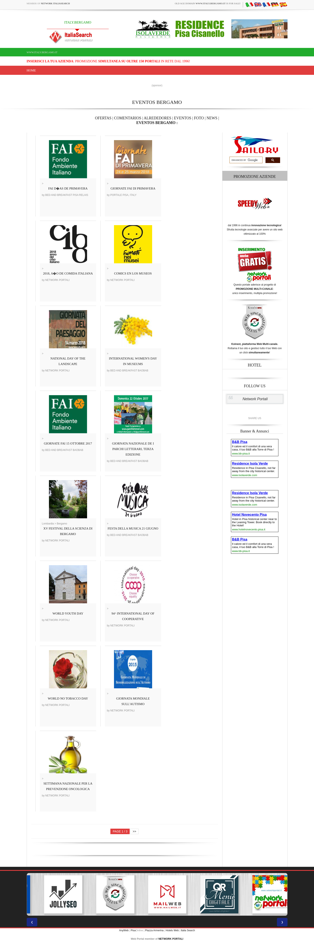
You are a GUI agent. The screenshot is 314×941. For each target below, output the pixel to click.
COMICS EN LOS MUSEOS (133, 273)
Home (31, 70)
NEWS (212, 118)
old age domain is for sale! (208, 3)
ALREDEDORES (157, 118)
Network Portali (255, 399)
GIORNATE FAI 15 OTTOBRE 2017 (68, 443)
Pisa (133, 930)
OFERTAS (103, 118)
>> (134, 831)
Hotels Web (172, 930)
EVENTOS (182, 118)
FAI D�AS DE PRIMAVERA (68, 188)
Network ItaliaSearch (55, 3)
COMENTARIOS (127, 118)
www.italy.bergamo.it (42, 52)
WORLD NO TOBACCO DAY (68, 698)
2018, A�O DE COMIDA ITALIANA (68, 273)
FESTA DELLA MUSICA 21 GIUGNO (133, 528)
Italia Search (188, 930)
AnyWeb (124, 930)
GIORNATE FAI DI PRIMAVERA (133, 188)
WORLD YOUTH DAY (68, 613)
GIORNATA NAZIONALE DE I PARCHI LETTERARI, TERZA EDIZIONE (133, 449)
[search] (246, 160)
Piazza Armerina (154, 930)
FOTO (199, 118)
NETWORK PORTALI (170, 938)
